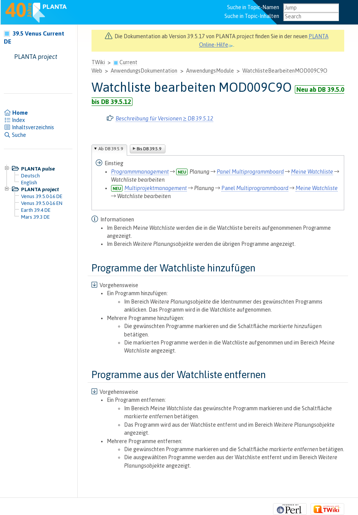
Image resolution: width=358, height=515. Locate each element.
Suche (15, 135)
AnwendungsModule (210, 71)
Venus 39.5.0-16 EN (41, 203)
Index (14, 120)
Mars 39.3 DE (35, 217)
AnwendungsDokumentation (144, 71)
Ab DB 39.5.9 (110, 148)
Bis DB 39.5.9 (149, 148)
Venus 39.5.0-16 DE (41, 196)
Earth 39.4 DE (36, 210)
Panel (250, 172)
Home (16, 113)
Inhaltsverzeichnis (29, 127)
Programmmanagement (140, 172)
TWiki (98, 62)
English (29, 182)
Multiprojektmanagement (155, 188)
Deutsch (30, 175)
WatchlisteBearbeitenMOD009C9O (284, 71)
